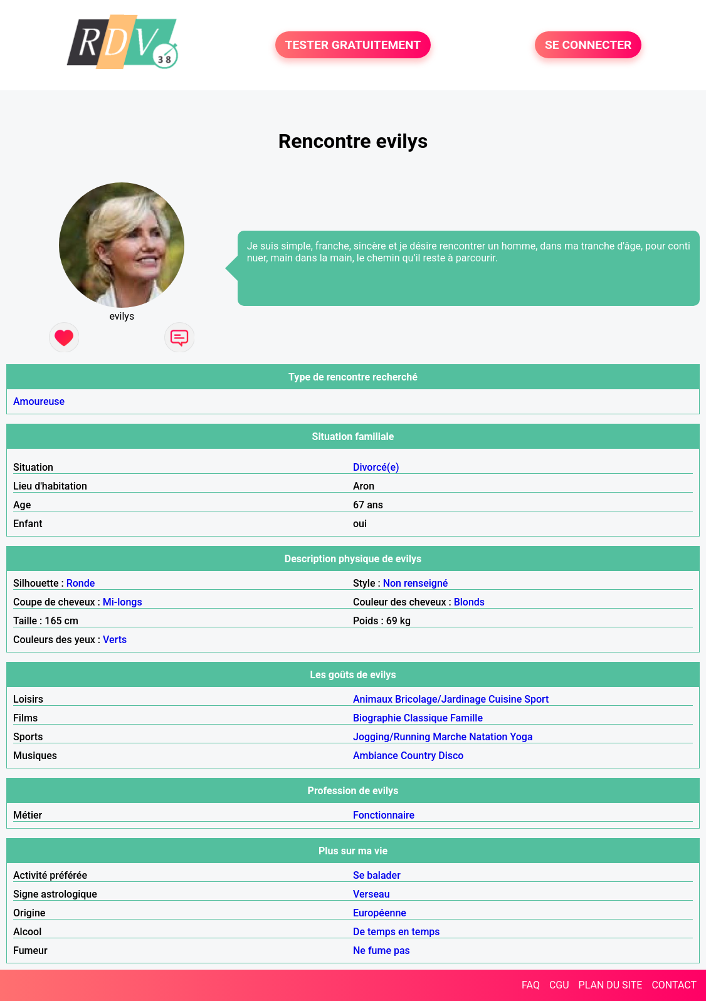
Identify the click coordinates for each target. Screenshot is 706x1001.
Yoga (521, 737)
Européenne (379, 913)
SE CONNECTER (588, 45)
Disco (450, 756)
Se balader (377, 875)
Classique (426, 718)
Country (418, 756)
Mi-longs (122, 602)
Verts (115, 640)
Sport (536, 699)
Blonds (469, 602)
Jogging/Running (391, 737)
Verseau (371, 894)
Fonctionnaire (383, 815)
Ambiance (375, 756)
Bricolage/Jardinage (440, 699)
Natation (488, 737)
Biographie (377, 718)
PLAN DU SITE (611, 985)
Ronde (80, 583)
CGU (559, 985)
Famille (466, 718)
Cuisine (505, 699)
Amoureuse (39, 401)
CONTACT (674, 985)
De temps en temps (396, 932)
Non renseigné (415, 583)
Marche (449, 737)
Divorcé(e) (376, 467)
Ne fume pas (381, 950)
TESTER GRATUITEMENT (353, 45)
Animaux (373, 699)
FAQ (531, 985)
